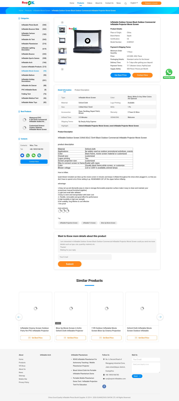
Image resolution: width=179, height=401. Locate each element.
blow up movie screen (108, 223)
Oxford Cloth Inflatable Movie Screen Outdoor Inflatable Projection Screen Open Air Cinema (142, 330)
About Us (22, 369)
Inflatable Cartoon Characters (34, 34)
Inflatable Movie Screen (34, 71)
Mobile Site (23, 379)
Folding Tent (34, 94)
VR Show (22, 366)
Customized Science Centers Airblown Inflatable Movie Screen (38, 127)
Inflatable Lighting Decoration (34, 49)
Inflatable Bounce (34, 54)
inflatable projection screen (68, 223)
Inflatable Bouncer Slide (34, 29)
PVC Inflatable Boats (34, 90)
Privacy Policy (24, 382)
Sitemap (22, 376)
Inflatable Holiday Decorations (34, 80)
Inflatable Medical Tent (34, 98)
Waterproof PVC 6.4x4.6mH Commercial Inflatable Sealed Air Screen (38, 119)
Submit (69, 264)
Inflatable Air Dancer (34, 85)
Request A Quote (151, 3)
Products (22, 363)
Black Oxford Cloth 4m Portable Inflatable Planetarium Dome (84, 372)
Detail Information (64, 90)
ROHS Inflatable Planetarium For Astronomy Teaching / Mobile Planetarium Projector (85, 362)
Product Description (82, 90)
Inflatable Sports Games (34, 58)
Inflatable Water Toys (34, 102)
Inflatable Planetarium (34, 44)
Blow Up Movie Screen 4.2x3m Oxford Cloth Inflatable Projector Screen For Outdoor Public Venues (70, 330)
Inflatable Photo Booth (34, 25)
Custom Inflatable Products (34, 67)
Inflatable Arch (34, 62)
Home (21, 359)
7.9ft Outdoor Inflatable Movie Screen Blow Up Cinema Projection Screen (106, 330)
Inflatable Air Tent (34, 39)
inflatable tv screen (89, 223)
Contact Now (34, 162)
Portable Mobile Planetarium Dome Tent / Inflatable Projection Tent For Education (85, 381)
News (21, 372)
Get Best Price (121, 75)
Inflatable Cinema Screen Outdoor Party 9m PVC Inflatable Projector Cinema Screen (34, 330)
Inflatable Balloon (34, 75)
